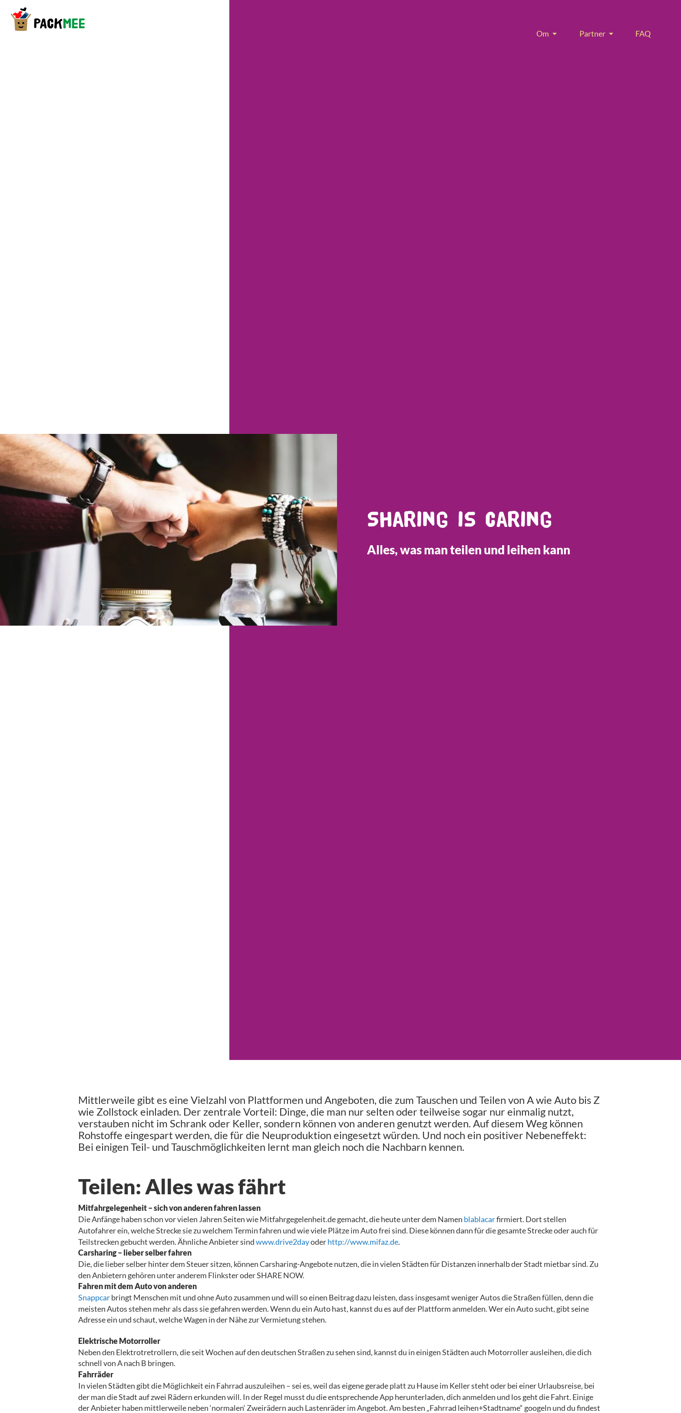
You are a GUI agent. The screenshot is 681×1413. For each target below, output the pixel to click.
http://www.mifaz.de (362, 1241)
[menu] (593, 34)
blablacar (479, 1219)
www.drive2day (282, 1241)
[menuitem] (544, 34)
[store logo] (48, 19)
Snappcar (94, 1297)
